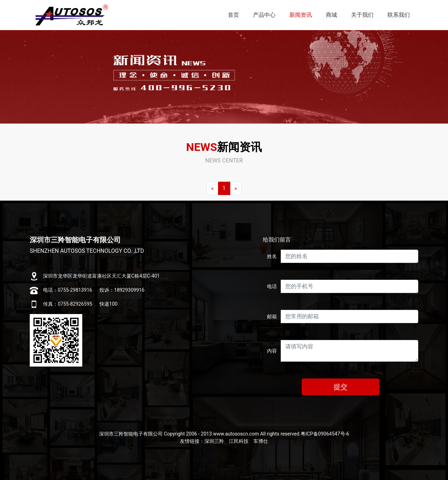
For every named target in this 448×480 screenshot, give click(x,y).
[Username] (349, 256)
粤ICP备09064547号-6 (325, 434)
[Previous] (212, 188)
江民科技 (238, 441)
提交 (341, 387)
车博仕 (260, 441)
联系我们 (398, 15)
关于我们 (362, 15)
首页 (233, 15)
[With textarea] (349, 351)
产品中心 (264, 15)
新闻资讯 (300, 15)
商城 (331, 15)
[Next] (236, 188)
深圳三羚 (214, 441)
